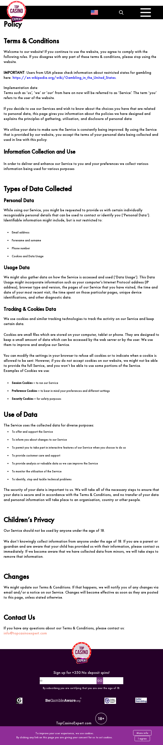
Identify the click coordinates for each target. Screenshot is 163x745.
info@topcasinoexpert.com (25, 633)
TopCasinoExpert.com (81, 719)
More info (142, 733)
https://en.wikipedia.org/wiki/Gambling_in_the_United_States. (65, 77)
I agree (142, 738)
